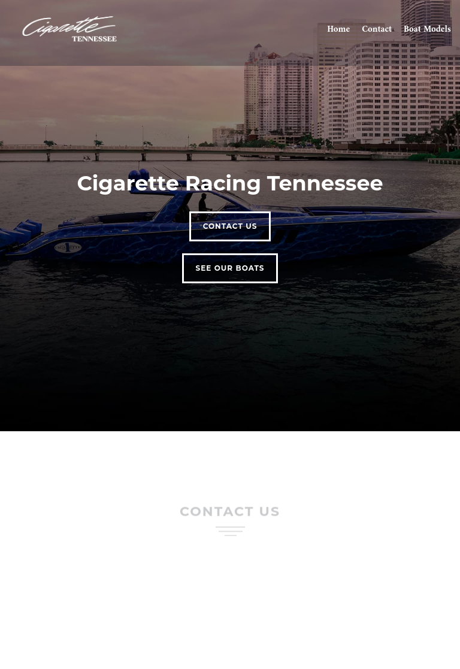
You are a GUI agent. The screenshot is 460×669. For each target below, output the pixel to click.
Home (338, 30)
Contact (377, 30)
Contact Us (230, 226)
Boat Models (427, 30)
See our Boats (230, 268)
